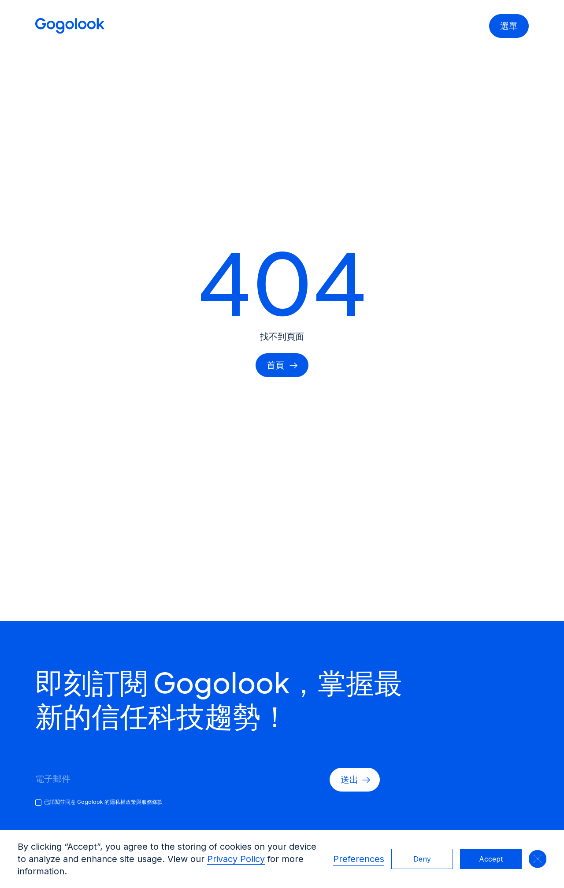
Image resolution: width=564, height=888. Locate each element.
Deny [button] (422, 859)
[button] (537, 859)
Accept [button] (491, 859)
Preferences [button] (358, 859)
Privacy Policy (236, 859)
